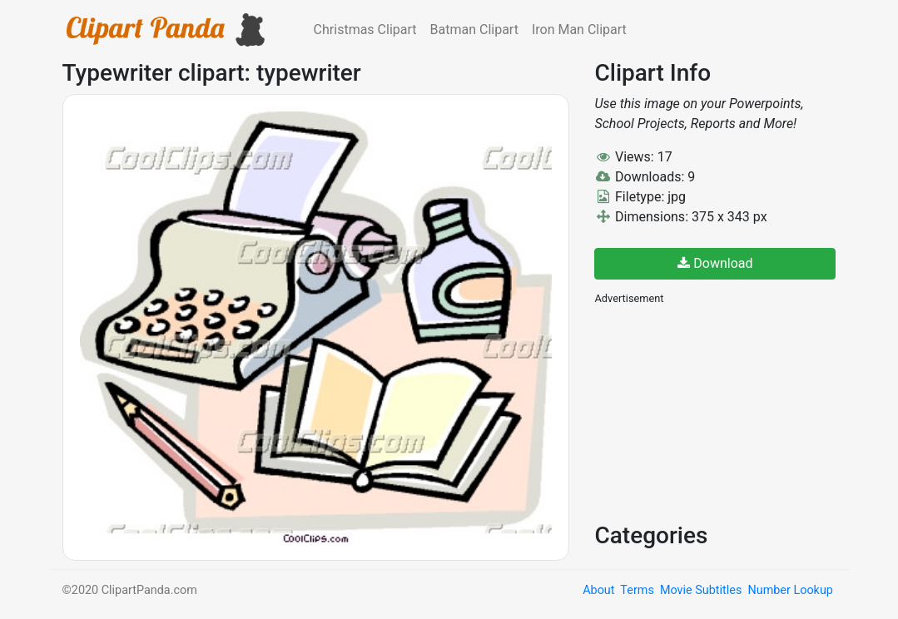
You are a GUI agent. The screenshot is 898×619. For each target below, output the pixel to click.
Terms (636, 590)
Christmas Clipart (365, 29)
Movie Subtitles (701, 590)
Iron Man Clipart (579, 29)
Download (714, 263)
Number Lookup (789, 590)
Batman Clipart (474, 29)
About (598, 590)
